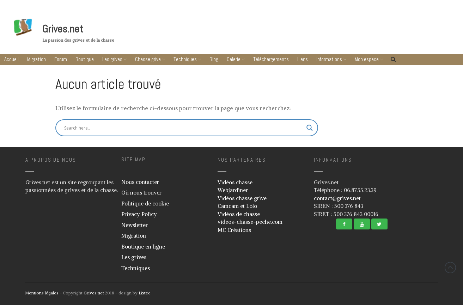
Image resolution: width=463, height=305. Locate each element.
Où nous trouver (141, 192)
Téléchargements (271, 59)
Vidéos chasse (235, 182)
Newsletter (134, 225)
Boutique (84, 59)
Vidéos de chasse (239, 214)
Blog (213, 59)
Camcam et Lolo (237, 206)
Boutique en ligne (143, 246)
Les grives (112, 59)
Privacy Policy (139, 214)
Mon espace (367, 59)
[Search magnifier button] (310, 128)
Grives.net (62, 29)
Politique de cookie (145, 203)
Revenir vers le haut (450, 267)
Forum (60, 59)
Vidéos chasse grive (242, 198)
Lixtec (144, 292)
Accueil (11, 59)
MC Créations (234, 230)
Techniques (185, 59)
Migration (36, 59)
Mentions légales (42, 292)
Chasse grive (148, 59)
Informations (329, 59)
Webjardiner (233, 190)
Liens (302, 59)
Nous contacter (140, 182)
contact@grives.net (337, 198)
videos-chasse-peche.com (250, 222)
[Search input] (152, 128)
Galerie (233, 59)
